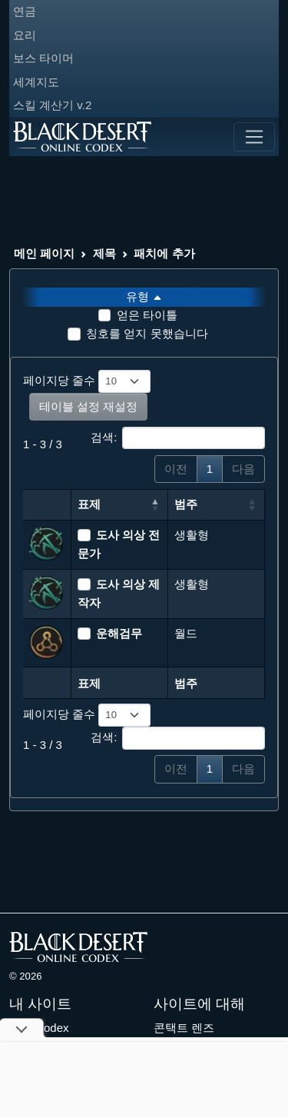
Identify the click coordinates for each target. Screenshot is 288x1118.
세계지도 (36, 81)
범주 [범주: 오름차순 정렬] (185, 504)
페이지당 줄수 (87, 381)
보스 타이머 (43, 58)
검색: (178, 438)
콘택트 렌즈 (184, 1027)
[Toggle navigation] (254, 136)
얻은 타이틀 (147, 314)
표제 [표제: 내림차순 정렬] (89, 504)
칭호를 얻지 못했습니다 (146, 333)
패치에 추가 (164, 253)
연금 (24, 11)
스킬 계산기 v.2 (52, 104)
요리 (24, 35)
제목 (104, 253)
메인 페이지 (44, 253)
